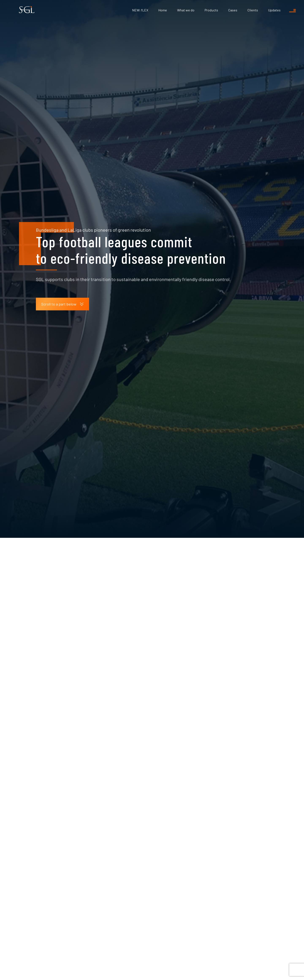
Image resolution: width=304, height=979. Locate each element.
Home (162, 10)
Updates (274, 10)
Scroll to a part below (62, 228)
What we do (185, 10)
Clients (252, 10)
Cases (232, 10)
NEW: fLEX (140, 10)
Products (211, 10)
